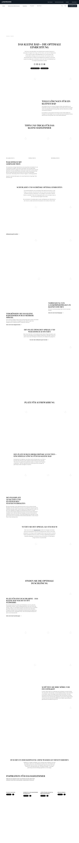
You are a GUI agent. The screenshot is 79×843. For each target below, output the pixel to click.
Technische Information (59, 2)
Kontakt (67, 2)
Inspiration (12, 36)
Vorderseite (8, 36)
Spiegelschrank (37, 530)
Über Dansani (50, 2)
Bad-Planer (39, 5)
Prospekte (32, 5)
